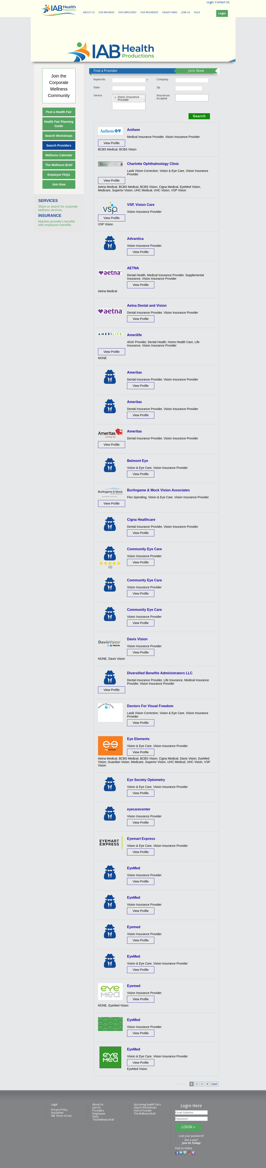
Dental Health (136, 275)
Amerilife (134, 335)
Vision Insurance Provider (182, 137)
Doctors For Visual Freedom (150, 706)
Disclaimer (57, 1112)
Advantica (135, 238)
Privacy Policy (59, 1109)
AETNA (133, 268)
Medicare (104, 190)
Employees (98, 1113)
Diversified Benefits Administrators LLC (160, 673)
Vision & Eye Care (172, 171)
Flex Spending (137, 497)
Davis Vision (137, 639)
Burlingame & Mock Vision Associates (158, 490)
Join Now (58, 184)
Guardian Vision (118, 762)
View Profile (112, 143)
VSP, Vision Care (141, 204)
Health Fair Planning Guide (58, 124)
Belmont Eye (137, 461)
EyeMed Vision (190, 187)
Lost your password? (191, 1135)
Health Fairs (169, 12)
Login (210, 2)
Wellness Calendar (58, 155)
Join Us (185, 12)
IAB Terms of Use (61, 1115)
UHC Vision (161, 190)
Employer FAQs (58, 174)
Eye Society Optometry (146, 780)
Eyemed (133, 927)
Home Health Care (180, 342)
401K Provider (136, 342)
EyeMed (133, 868)
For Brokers (106, 12)
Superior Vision (122, 190)
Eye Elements (138, 739)
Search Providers (58, 145)
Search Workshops (59, 135)
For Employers (127, 12)
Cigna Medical (168, 187)
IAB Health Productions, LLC (58, 10)
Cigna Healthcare (141, 519)
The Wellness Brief (58, 165)
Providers (98, 1110)
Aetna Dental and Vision (147, 305)
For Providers (149, 12)
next (214, 1084)
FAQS (197, 12)
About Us (89, 12)
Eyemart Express (141, 839)
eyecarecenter (138, 809)
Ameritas (134, 372)
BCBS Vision (128, 149)
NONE (102, 358)
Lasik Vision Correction (142, 171)
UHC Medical (143, 190)
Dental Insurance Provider (144, 312)
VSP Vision (178, 190)
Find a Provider (143, 1110)
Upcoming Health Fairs (147, 1104)
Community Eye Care (144, 549)
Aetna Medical (107, 187)
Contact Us (222, 2)
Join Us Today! (191, 1143)
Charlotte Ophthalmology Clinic (153, 164)
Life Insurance (173, 680)
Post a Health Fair (58, 112)
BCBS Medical (108, 149)
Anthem (133, 130)
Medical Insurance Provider (145, 137)
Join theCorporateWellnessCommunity (59, 86)
